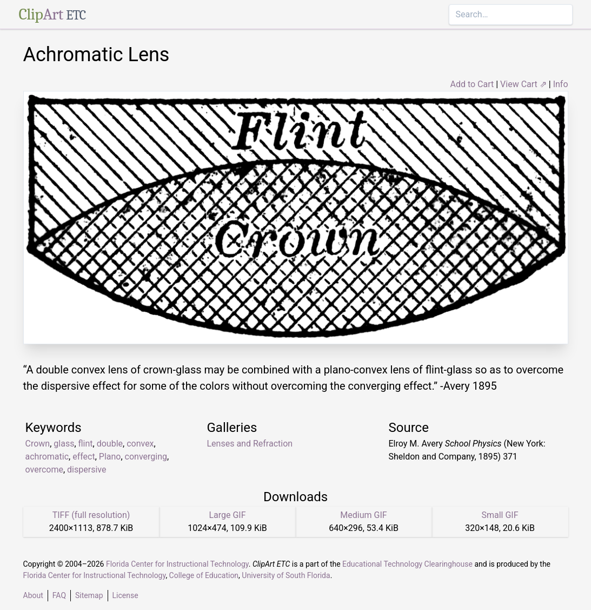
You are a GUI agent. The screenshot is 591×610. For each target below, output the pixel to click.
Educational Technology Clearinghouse (407, 564)
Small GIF (499, 515)
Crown (37, 443)
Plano (110, 456)
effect (83, 456)
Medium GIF (363, 515)
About (33, 595)
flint (85, 443)
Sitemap (89, 595)
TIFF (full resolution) (91, 515)
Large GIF (227, 515)
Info (560, 84)
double (110, 443)
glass (64, 443)
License (125, 595)
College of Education (204, 575)
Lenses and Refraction (250, 443)
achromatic (47, 456)
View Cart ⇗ (523, 84)
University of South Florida (286, 575)
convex (140, 443)
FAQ (59, 595)
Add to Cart (472, 84)
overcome (44, 469)
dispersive (86, 469)
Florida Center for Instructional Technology (177, 564)
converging (146, 456)
